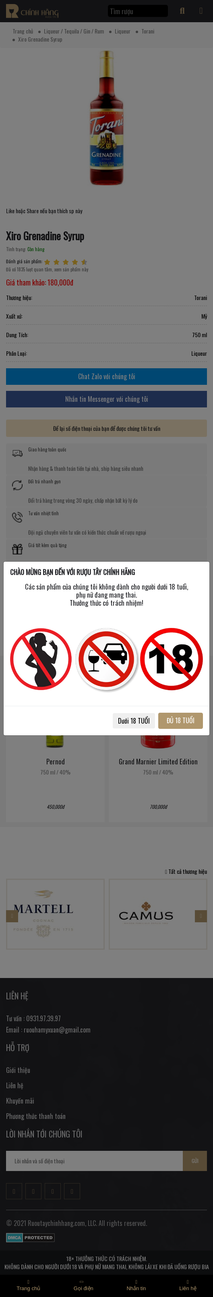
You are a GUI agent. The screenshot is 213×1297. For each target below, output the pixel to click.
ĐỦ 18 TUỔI (180, 720)
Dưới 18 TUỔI (134, 721)
